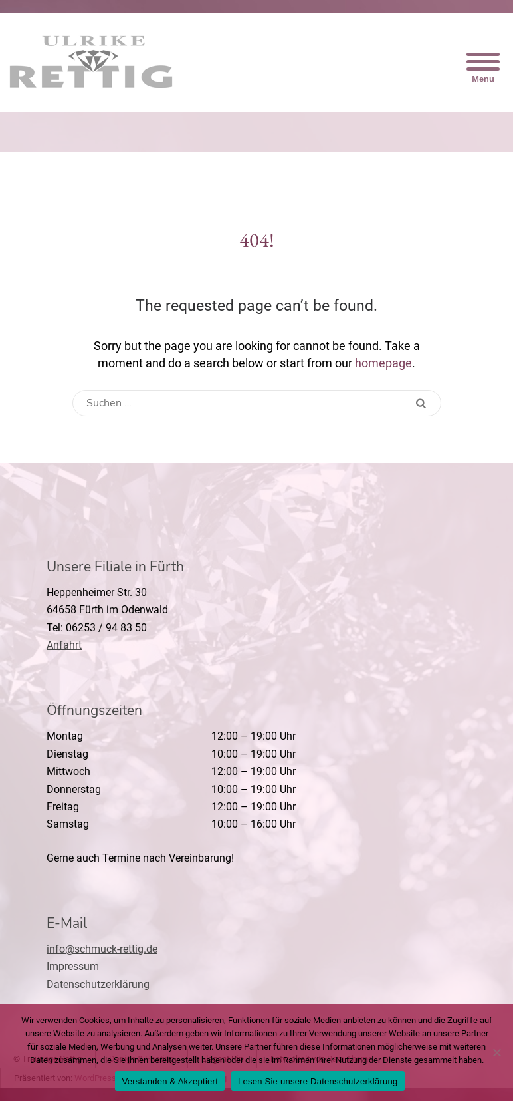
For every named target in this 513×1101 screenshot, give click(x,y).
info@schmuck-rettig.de (102, 949)
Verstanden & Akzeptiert (170, 1081)
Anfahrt (64, 645)
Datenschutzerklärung (98, 984)
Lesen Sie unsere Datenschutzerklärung (318, 1081)
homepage (383, 363)
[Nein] (496, 1052)
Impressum (73, 966)
